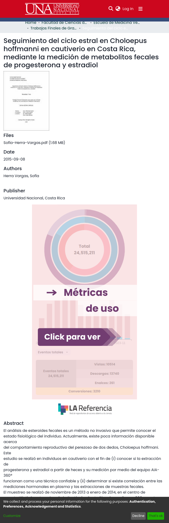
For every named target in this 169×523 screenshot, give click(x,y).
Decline (138, 515)
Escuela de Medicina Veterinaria (117, 22)
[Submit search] (111, 9)
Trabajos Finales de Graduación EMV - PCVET (54, 28)
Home (30, 22)
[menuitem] (118, 9)
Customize (12, 515)
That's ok (156, 515)
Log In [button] (128, 8)
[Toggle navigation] (140, 8)
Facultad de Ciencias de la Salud (65, 22)
